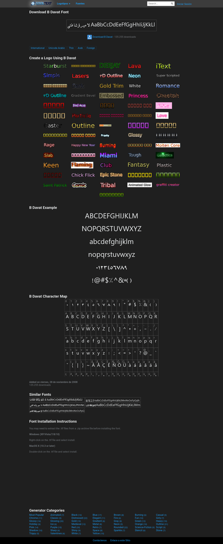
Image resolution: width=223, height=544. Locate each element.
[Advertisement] (14, 55)
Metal (97, 524)
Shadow (35, 530)
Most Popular (36, 514)
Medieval (79, 524)
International (38, 48)
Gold (76, 521)
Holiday (35, 524)
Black (77, 514)
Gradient (99, 521)
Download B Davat (100, 36)
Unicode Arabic (57, 48)
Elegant (99, 518)
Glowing (56, 521)
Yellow (98, 533)
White (76, 533)
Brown (119, 514)
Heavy (161, 521)
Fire (117, 518)
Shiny (76, 530)
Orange (141, 524)
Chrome (35, 518)
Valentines (57, 533)
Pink (33, 527)
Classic (55, 518)
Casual (161, 514)
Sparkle (119, 530)
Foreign (91, 48)
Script (161, 527)
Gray (118, 521)
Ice (53, 524)
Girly (160, 518)
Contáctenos (100, 540)
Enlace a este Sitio (120, 540)
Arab (80, 48)
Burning (140, 514)
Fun (139, 518)
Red (76, 527)
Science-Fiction (145, 527)
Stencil (140, 530)
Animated (57, 514)
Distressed (79, 518)
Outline (162, 524)
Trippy (34, 533)
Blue (97, 514)
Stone (160, 530)
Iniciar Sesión (184, 4)
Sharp (55, 530)
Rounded (121, 527)
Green (140, 521)
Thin (71, 48)
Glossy (35, 521)
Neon (118, 524)
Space (97, 530)
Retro (97, 527)
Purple (56, 527)
